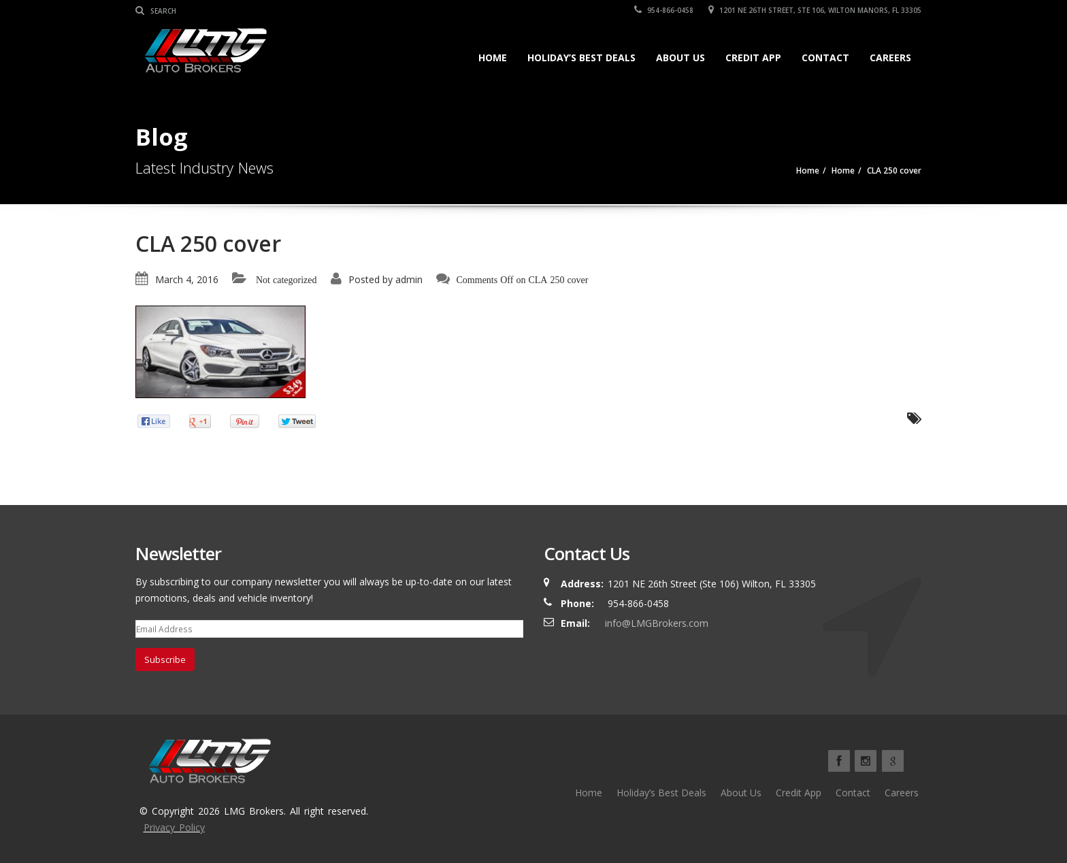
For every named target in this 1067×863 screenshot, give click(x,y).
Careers (890, 57)
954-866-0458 (663, 10)
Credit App (753, 57)
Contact (825, 57)
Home (492, 57)
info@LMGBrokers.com (656, 623)
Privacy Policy (174, 827)
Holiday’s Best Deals (581, 57)
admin (409, 279)
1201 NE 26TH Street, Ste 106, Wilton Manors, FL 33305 (814, 10)
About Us (680, 57)
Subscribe (165, 659)
